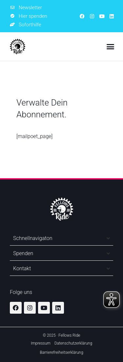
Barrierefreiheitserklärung (61, 352)
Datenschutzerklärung (73, 343)
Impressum (41, 343)
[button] (110, 46)
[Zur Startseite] (17, 46)
